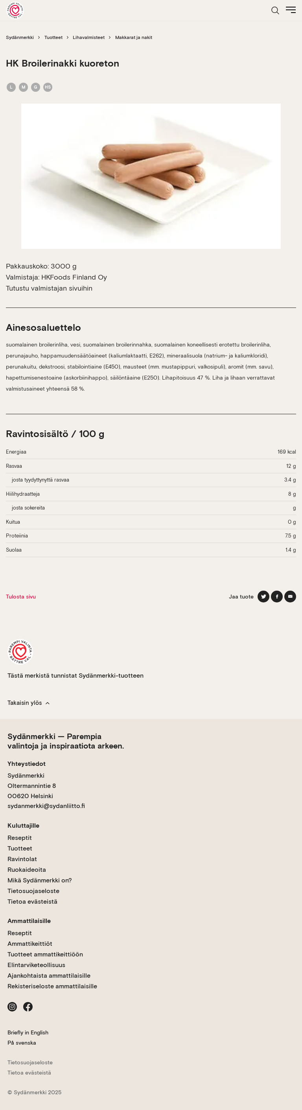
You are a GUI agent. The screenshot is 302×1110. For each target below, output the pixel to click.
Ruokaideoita (26, 869)
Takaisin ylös (28, 702)
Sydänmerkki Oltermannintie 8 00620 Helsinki (31, 785)
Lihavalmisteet (89, 37)
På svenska (21, 1043)
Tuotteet (53, 37)
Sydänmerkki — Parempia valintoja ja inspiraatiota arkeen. (65, 741)
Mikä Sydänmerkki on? (39, 880)
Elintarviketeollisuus (36, 965)
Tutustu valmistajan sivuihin (49, 288)
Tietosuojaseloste (33, 891)
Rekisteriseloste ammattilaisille (52, 986)
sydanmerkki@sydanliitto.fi (46, 806)
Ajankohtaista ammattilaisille (48, 975)
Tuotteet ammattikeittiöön (45, 954)
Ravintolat (22, 859)
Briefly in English (27, 1032)
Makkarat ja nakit (133, 37)
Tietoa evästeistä (32, 901)
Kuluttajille (23, 825)
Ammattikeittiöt (29, 943)
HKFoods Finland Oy (74, 277)
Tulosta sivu (21, 596)
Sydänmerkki (20, 37)
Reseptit (19, 837)
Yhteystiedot (26, 763)
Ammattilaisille (29, 921)
